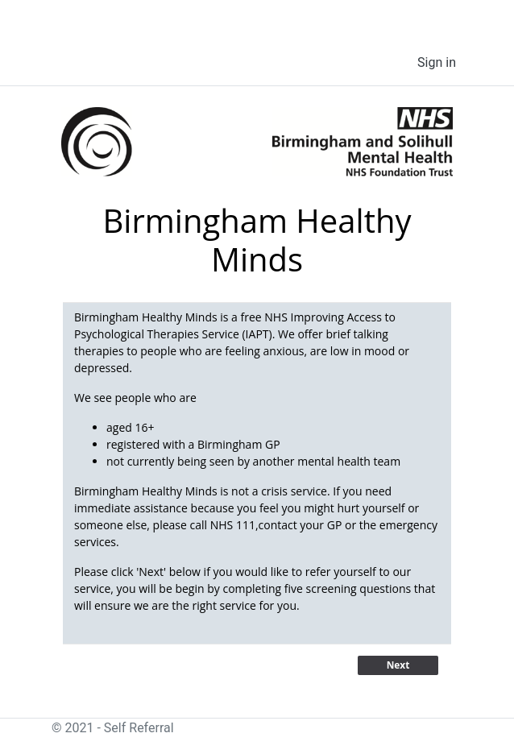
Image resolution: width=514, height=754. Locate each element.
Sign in (436, 62)
